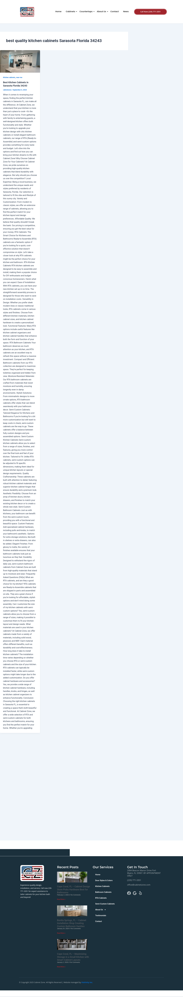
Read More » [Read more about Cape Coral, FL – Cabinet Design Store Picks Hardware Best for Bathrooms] (61, 899)
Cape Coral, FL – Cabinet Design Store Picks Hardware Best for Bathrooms (73, 889)
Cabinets (71, 11)
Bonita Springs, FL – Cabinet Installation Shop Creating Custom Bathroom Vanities (71, 923)
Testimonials (101, 915)
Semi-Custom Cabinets (105, 904)
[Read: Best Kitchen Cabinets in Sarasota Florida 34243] (20, 61)
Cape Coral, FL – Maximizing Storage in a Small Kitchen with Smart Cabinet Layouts (73, 957)
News (126, 11)
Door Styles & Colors (104, 880)
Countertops (86, 11)
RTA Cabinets (101, 898)
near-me (20, 77)
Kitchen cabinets (9, 77)
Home (58, 11)
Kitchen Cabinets (103, 886)
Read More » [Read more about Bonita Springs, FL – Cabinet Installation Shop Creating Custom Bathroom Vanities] (61, 933)
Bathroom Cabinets (104, 892)
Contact (114, 11)
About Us (102, 11)
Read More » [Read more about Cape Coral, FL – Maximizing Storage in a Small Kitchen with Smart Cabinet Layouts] (61, 967)
